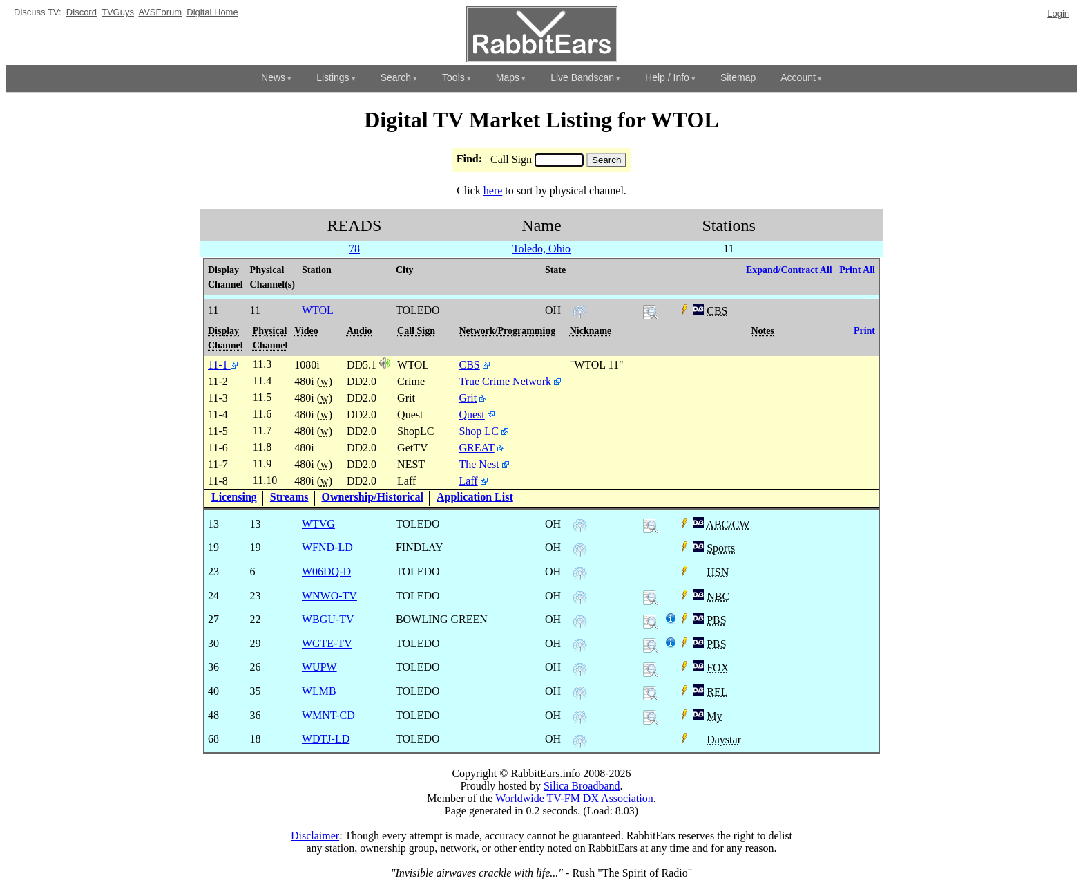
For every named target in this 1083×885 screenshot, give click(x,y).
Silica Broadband (582, 786)
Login (1058, 13)
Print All (857, 270)
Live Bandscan (582, 77)
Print (864, 331)
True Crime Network (505, 381)
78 (354, 248)
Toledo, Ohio (541, 248)
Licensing (234, 497)
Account (798, 77)
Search (396, 77)
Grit (468, 398)
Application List (475, 497)
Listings (332, 77)
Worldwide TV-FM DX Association (574, 798)
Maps (507, 77)
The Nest (479, 464)
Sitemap (738, 77)
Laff (468, 481)
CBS (469, 365)
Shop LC (478, 431)
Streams (289, 497)
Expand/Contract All (789, 270)
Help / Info (667, 77)
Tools (453, 77)
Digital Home (212, 12)
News (273, 77)
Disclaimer (315, 835)
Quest (471, 414)
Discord (81, 12)
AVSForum (160, 12)
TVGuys (118, 12)
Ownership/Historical (373, 497)
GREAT (476, 448)
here (493, 190)
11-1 (223, 365)
